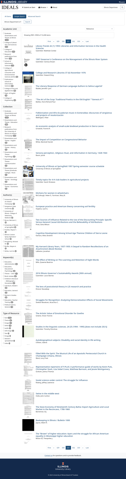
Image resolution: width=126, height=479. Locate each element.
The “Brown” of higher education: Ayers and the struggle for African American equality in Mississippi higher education (72, 434)
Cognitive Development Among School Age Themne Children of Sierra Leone (71, 233)
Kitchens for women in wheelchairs (52, 193)
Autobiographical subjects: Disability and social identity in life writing (68, 340)
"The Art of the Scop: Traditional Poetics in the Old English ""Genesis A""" (70, 99)
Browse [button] (42, 7)
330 (63, 41)
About (54, 7)
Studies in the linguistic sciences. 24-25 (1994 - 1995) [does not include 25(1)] (71, 326)
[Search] (111, 7)
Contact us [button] (48, 455)
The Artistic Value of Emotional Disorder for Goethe (60, 313)
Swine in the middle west (47, 393)
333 (78, 41)
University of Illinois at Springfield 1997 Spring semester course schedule (70, 166)
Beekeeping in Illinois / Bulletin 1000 (53, 420)
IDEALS (10, 7)
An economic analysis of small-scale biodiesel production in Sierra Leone (70, 126)
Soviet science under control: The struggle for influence (62, 380)
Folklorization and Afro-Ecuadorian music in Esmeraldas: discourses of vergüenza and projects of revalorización (74, 113)
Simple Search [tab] (19, 16)
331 (69, 41)
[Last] (87, 41)
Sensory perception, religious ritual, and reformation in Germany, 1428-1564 (71, 153)
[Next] (83, 41)
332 (73, 41)
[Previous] (53, 41)
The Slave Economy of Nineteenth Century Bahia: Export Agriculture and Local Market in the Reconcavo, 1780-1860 (72, 408)
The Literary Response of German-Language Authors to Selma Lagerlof (69, 86)
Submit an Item (28, 7)
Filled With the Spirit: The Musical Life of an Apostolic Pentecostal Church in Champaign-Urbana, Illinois (71, 354)
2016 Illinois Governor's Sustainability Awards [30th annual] (63, 273)
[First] (49, 41)
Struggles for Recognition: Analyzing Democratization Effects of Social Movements (74, 300)
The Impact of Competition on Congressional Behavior (61, 139)
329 (58, 41)
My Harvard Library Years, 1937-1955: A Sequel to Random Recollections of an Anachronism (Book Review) (72, 247)
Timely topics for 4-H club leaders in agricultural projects (62, 179)
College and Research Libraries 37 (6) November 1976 (61, 72)
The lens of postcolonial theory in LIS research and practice (63, 286)
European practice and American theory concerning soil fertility (65, 206)
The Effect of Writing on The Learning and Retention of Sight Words (67, 260)
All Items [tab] (8, 16)
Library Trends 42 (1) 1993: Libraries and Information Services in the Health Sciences (71, 47)
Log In (122, 2)
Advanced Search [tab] (34, 16)
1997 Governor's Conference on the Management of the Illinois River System (71, 59)
